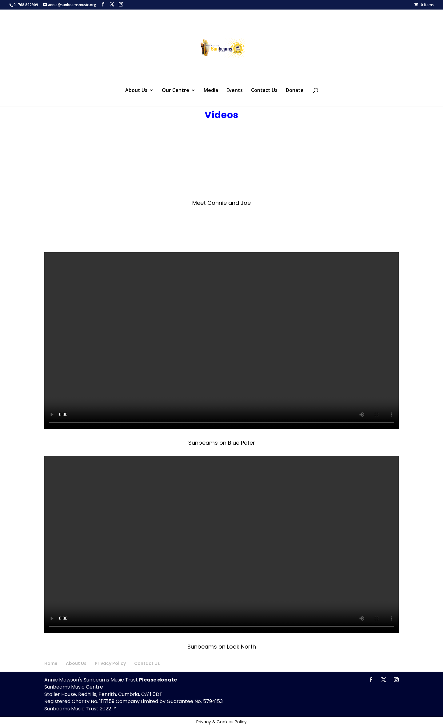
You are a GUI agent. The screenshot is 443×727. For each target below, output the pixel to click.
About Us (136, 90)
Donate (295, 90)
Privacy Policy (110, 663)
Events (234, 90)
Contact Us (264, 90)
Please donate (158, 679)
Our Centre (175, 90)
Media (211, 90)
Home (51, 663)
